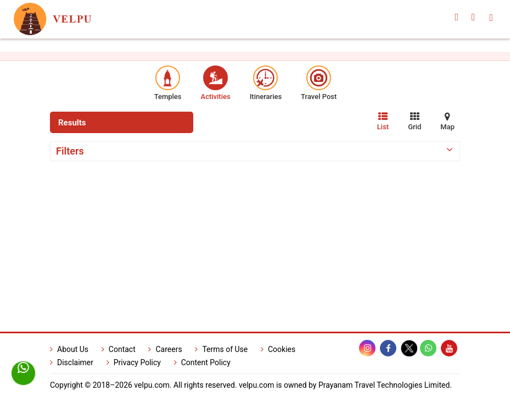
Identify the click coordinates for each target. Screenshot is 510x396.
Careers (165, 349)
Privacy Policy (134, 362)
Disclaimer (71, 362)
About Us (69, 349)
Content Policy (202, 362)
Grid (414, 121)
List (383, 121)
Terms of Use (221, 349)
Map (447, 121)
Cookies (278, 349)
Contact (119, 349)
